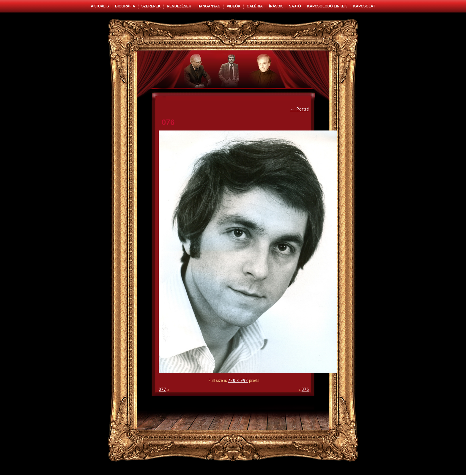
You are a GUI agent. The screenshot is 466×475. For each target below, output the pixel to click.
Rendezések (179, 6)
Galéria (255, 6)
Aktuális (100, 6)
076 (168, 122)
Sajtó (295, 6)
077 (162, 389)
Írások (276, 6)
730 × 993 (238, 380)
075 (305, 389)
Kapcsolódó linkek (327, 6)
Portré (299, 109)
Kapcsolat (364, 6)
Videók (233, 6)
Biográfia (125, 6)
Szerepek (151, 6)
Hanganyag (209, 6)
